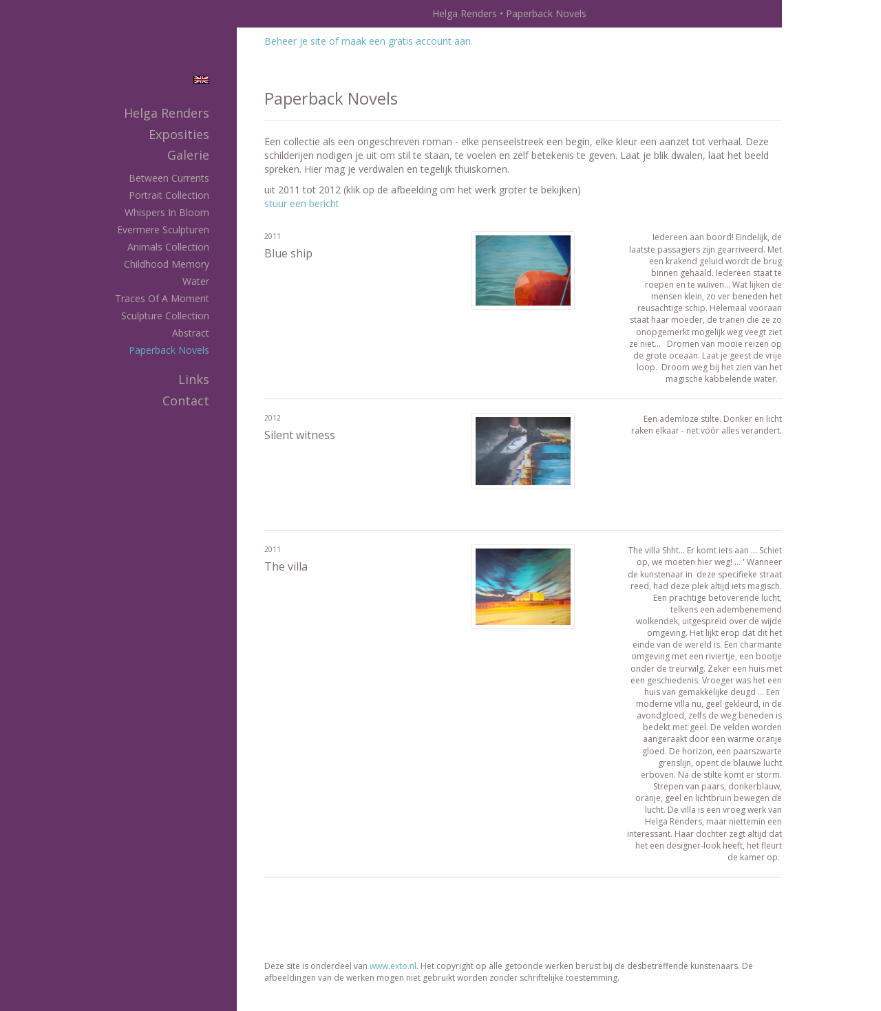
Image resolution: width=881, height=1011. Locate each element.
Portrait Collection (169, 195)
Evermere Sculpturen (163, 229)
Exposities (179, 134)
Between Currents (169, 177)
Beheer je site (295, 40)
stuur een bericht (301, 203)
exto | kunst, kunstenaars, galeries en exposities (276, 14)
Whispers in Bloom (167, 212)
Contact (185, 400)
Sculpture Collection (165, 315)
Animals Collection (168, 246)
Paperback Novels (169, 349)
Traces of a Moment (162, 298)
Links (193, 379)
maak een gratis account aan (406, 40)
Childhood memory (166, 263)
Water (195, 281)
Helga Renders (464, 13)
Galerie (188, 155)
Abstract (190, 332)
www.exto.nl (393, 966)
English (201, 80)
